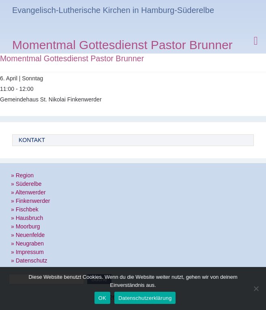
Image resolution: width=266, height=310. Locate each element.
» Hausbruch (27, 218)
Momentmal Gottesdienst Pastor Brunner (122, 46)
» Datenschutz (29, 260)
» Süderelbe (26, 184)
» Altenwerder (28, 192)
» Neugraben (27, 243)
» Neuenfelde (28, 235)
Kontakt (32, 140)
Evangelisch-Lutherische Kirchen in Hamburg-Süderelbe (113, 10)
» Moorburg (25, 226)
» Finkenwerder (30, 201)
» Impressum (27, 252)
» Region (22, 175)
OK (102, 298)
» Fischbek (25, 209)
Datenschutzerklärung (145, 298)
